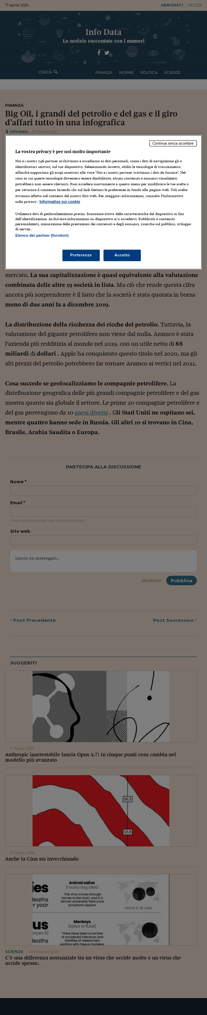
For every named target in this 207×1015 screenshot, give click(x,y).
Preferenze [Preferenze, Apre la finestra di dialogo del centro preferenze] (81, 255)
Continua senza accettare (173, 143)
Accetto (122, 255)
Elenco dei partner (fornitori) (42, 235)
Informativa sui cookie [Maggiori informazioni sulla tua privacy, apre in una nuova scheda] (59, 201)
